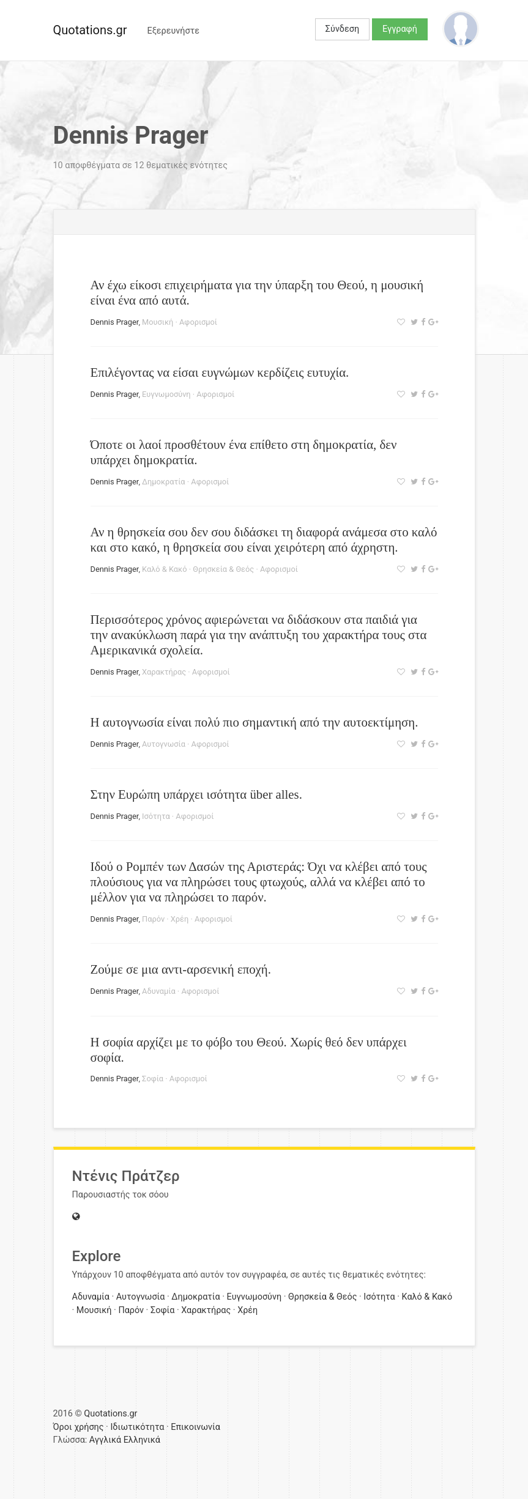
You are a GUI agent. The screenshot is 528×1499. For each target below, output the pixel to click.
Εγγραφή (399, 29)
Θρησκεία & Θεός (223, 569)
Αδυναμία (159, 991)
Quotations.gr (90, 30)
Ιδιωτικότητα (137, 1427)
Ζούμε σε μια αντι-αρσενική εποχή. (181, 969)
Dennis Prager (115, 322)
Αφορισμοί (198, 322)
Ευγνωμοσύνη (166, 394)
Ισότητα (156, 816)
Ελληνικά (142, 1440)
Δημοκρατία (163, 481)
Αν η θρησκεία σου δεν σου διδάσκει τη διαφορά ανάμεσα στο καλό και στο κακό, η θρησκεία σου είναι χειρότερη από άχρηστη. (264, 539)
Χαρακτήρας (164, 671)
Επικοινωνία (195, 1427)
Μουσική (157, 322)
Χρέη (179, 918)
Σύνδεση (342, 29)
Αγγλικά (105, 1440)
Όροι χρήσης (78, 1427)
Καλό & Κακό (164, 569)
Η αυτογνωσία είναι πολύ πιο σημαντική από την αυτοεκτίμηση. (254, 722)
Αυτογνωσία (163, 744)
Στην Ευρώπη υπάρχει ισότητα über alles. (196, 794)
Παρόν (153, 918)
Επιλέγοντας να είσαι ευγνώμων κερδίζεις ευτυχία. (220, 372)
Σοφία (152, 1078)
